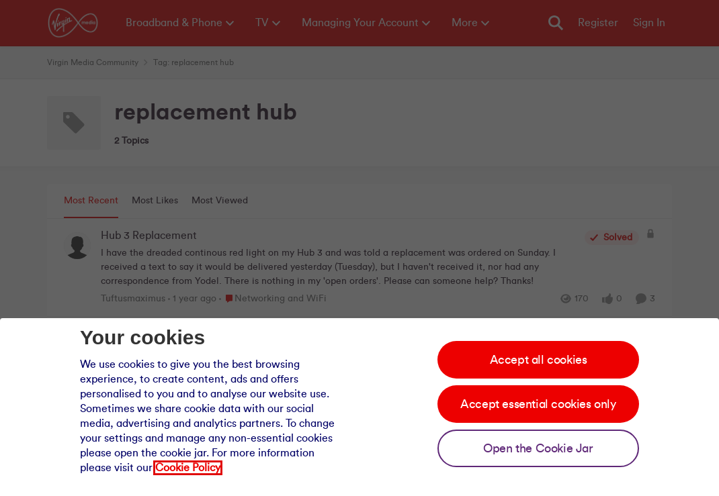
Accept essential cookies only (538, 404)
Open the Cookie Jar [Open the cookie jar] (538, 448)
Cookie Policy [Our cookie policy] (187, 467)
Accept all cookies (538, 360)
